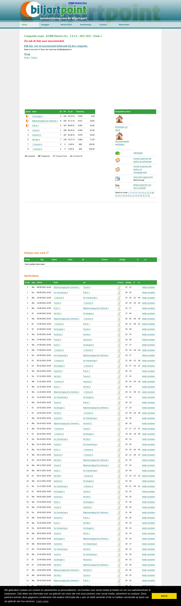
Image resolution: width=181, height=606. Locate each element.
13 (150, 193)
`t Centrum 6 (37, 144)
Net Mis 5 (36, 140)
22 (134, 196)
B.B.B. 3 (35, 125)
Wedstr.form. (66, 24)
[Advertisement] (90, 80)
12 (148, 193)
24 (138, 196)
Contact (103, 24)
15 (116, 196)
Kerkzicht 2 (36, 135)
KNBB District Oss (77, 3)
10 (143, 193)
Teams (136, 177)
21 (131, 196)
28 (148, 196)
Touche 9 (36, 130)
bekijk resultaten (148, 287)
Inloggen (45, 24)
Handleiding (85, 24)
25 (141, 196)
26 (144, 196)
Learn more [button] (42, 601)
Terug (27, 54)
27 (146, 196)
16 (119, 196)
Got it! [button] (164, 596)
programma (146, 177)
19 (126, 196)
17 (121, 196)
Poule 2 (34, 58)
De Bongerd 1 (37, 116)
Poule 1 (27, 58)
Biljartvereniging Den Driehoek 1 (45, 121)
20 (129, 196)
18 (124, 196)
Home (24, 24)
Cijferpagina (138, 153)
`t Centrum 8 (37, 149)
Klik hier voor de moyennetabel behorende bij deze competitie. (56, 46)
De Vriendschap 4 (61, 292)
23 (136, 196)
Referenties (124, 24)
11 (145, 193)
